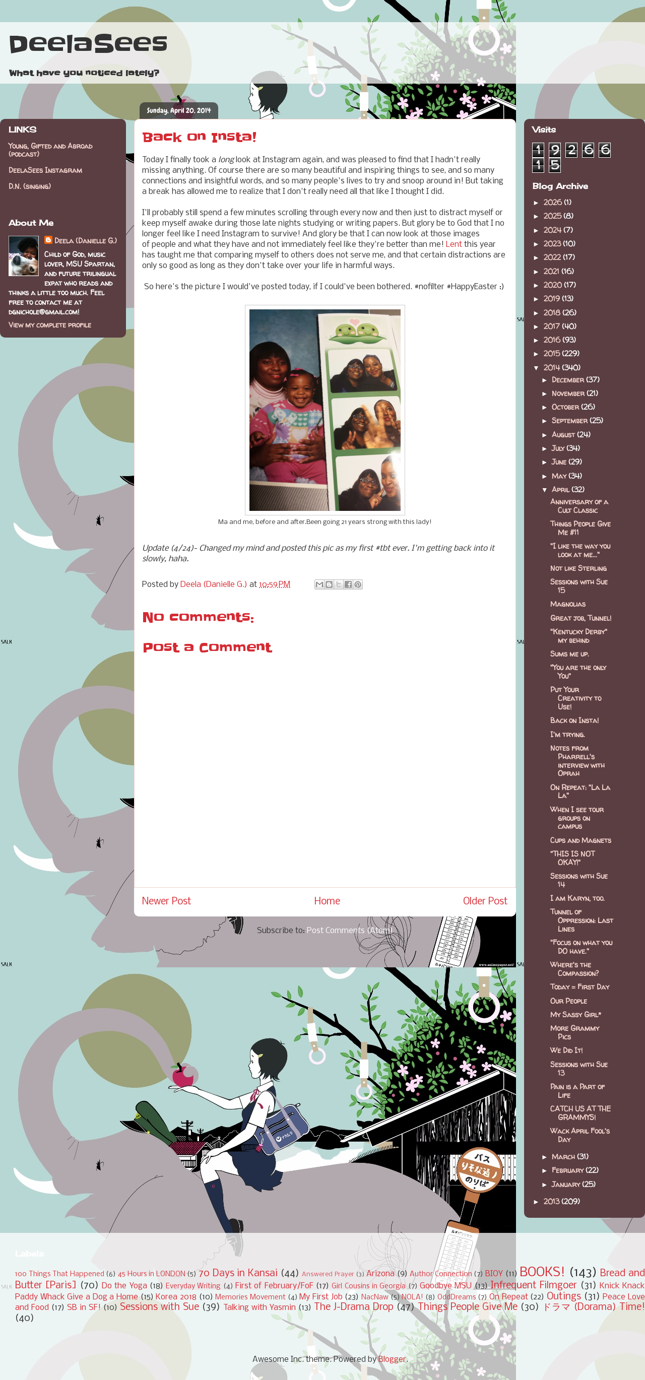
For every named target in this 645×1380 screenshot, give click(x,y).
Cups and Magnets (580, 840)
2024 (553, 230)
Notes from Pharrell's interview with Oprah (577, 760)
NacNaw (375, 1297)
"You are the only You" (578, 672)
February (569, 1170)
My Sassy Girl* (575, 1014)
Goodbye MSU (446, 1286)
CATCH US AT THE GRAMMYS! (580, 1113)
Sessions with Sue (159, 1307)
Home (327, 902)
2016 (553, 340)
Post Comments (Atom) (350, 931)
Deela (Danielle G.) (85, 240)
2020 (554, 285)
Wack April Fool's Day (580, 1135)
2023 (553, 243)
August (564, 434)
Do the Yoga (124, 1286)
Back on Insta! (574, 720)
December (569, 379)
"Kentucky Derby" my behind (578, 636)
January (567, 1184)
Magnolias (568, 604)
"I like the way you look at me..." (580, 550)
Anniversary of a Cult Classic (579, 506)
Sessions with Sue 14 (579, 880)
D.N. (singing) (30, 186)
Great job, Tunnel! (580, 618)
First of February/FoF (274, 1286)
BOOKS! (542, 1273)
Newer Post (166, 902)
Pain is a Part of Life (577, 1091)
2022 (553, 257)
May (560, 476)
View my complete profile (50, 325)
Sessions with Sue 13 (579, 1069)
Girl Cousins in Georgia (369, 1286)
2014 (553, 367)
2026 (554, 202)
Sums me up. (569, 654)
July (559, 448)
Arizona (380, 1274)
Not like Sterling (578, 568)
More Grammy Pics (574, 1032)
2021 (552, 271)
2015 (553, 353)
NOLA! (412, 1297)
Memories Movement (250, 1297)
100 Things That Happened (59, 1274)
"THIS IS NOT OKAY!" (572, 858)
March (564, 1156)
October (566, 407)
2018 (553, 312)
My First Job (320, 1297)
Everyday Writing (193, 1286)
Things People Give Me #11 (580, 528)
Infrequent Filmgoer (533, 1286)
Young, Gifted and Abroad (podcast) (50, 150)
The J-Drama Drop (354, 1307)
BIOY (494, 1274)
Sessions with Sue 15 (579, 586)
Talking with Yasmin (259, 1307)
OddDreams (456, 1297)
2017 (553, 326)
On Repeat (508, 1297)
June (560, 462)
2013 (552, 1201)
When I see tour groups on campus (577, 818)
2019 (553, 298)
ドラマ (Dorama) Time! (593, 1307)
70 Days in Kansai (238, 1274)
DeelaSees (88, 44)
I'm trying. (567, 734)
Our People (568, 1001)
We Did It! (566, 1050)
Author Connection (441, 1274)
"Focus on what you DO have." (581, 947)
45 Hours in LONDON (151, 1274)
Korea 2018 (176, 1297)
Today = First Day (579, 987)
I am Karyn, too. (577, 898)
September (571, 420)
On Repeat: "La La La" (580, 791)
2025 (553, 216)
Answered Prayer (328, 1274)
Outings (564, 1297)
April (561, 489)
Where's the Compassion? (574, 969)
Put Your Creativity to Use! (575, 698)
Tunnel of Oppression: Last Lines (581, 920)
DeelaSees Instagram (45, 170)
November (569, 393)
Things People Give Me (468, 1307)
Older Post (485, 902)
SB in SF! (84, 1307)
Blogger (392, 1359)
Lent (454, 244)
